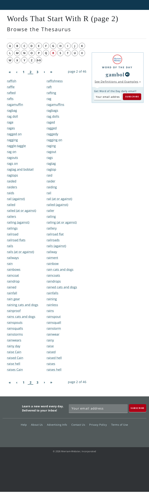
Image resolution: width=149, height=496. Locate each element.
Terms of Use (119, 424)
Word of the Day (117, 67)
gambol (115, 74)
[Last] (51, 72)
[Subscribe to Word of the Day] (107, 96)
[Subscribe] (137, 408)
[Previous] (16, 72)
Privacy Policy (99, 424)
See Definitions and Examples (116, 82)
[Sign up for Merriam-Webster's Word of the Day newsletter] (98, 408)
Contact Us (79, 424)
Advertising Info (58, 424)
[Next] (44, 72)
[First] (9, 72)
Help (25, 424)
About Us (38, 424)
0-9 (39, 60)
